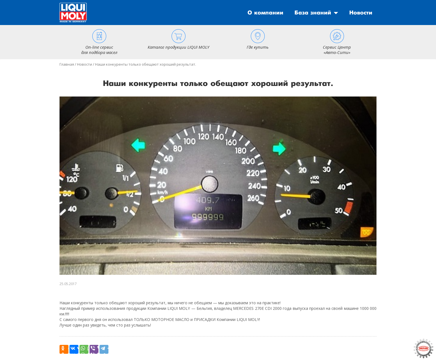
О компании (265, 13)
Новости (360, 13)
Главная (67, 64)
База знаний (312, 13)
